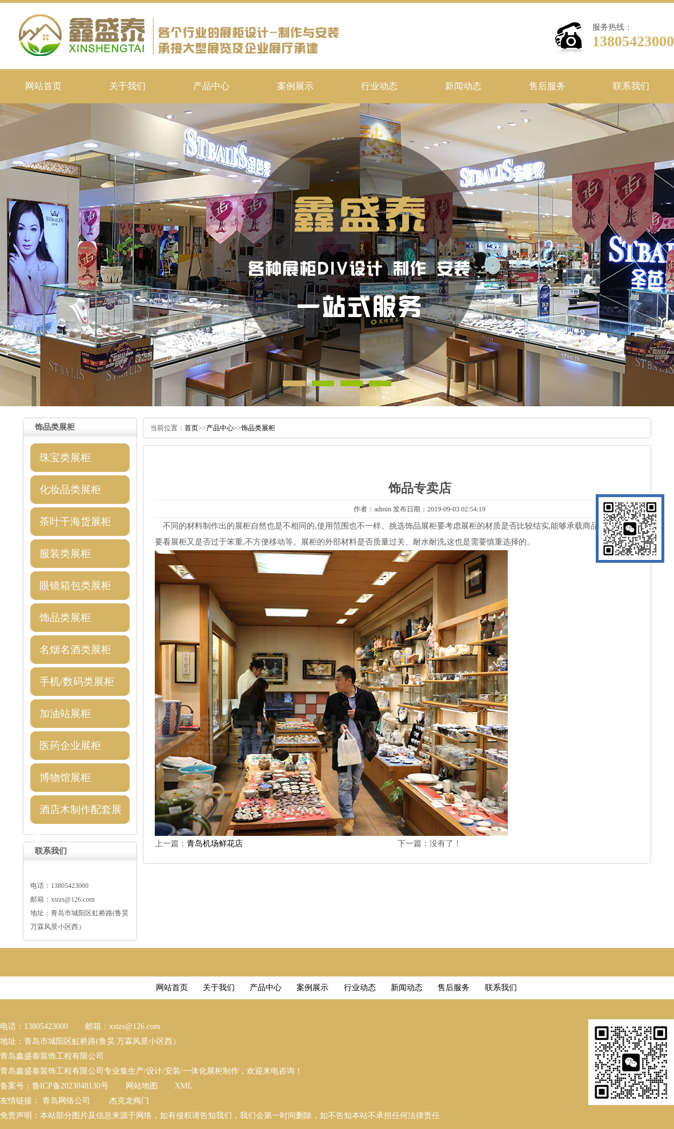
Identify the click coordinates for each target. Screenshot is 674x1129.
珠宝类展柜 (65, 457)
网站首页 (43, 86)
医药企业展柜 (70, 745)
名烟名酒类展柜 (75, 649)
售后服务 (547, 86)
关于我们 (127, 86)
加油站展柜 (65, 713)
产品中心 (211, 86)
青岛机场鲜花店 (215, 843)
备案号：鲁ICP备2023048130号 (54, 1086)
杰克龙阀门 (129, 1100)
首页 (191, 428)
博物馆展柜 (65, 777)
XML (183, 1086)
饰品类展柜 (65, 617)
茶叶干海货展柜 (75, 521)
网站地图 (142, 1086)
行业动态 (379, 86)
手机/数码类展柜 (76, 681)
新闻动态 (463, 86)
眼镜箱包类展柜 (75, 585)
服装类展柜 (65, 553)
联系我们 (631, 86)
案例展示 (295, 86)
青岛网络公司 (66, 1100)
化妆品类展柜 (70, 489)
